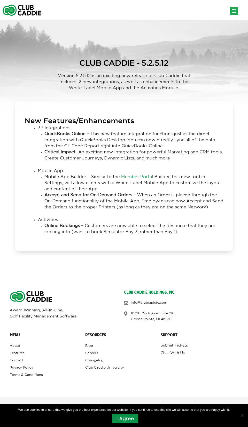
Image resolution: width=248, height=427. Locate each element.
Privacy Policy (21, 367)
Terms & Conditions (26, 374)
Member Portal (137, 177)
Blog (89, 345)
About (15, 345)
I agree (125, 418)
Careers (91, 353)
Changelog (94, 360)
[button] (234, 11)
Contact (16, 360)
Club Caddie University (104, 367)
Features (17, 353)
